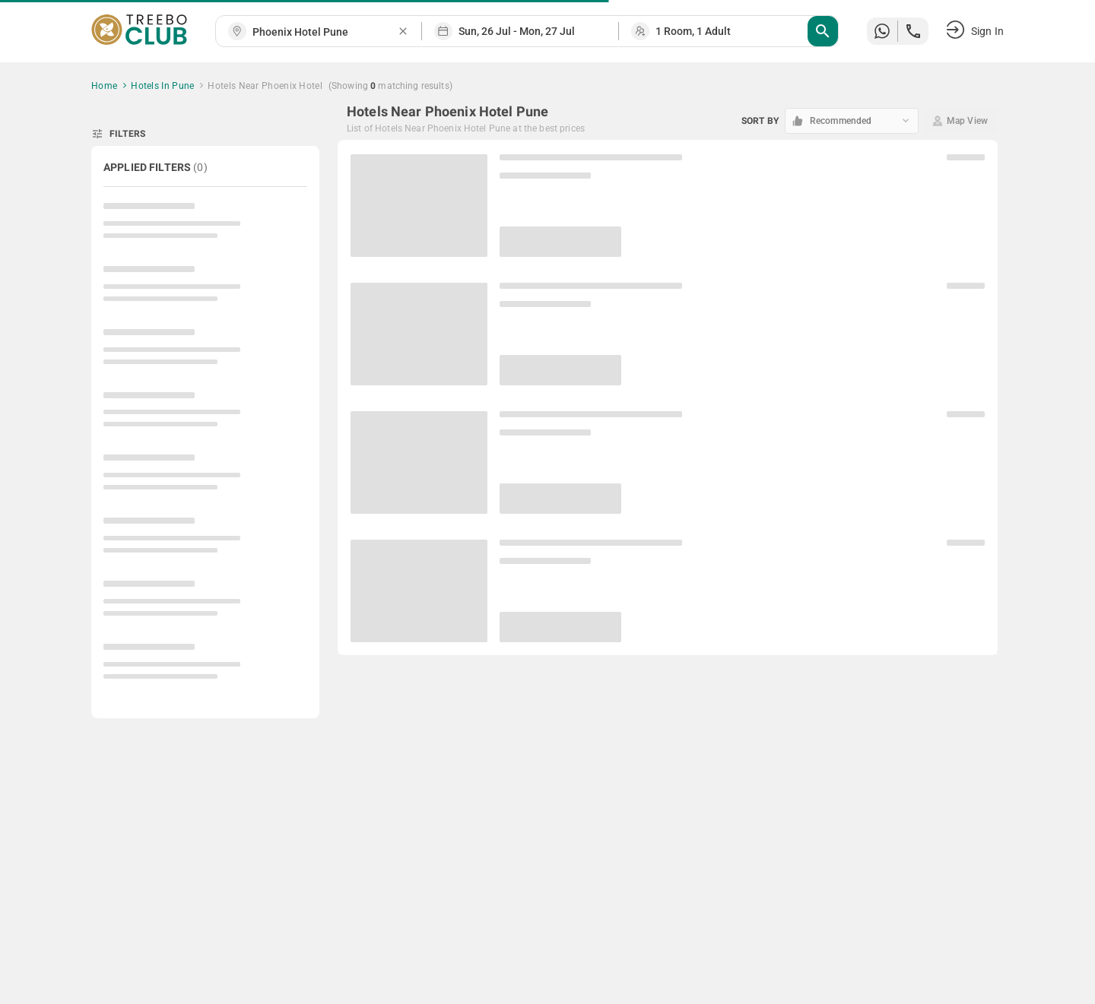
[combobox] (324, 32)
